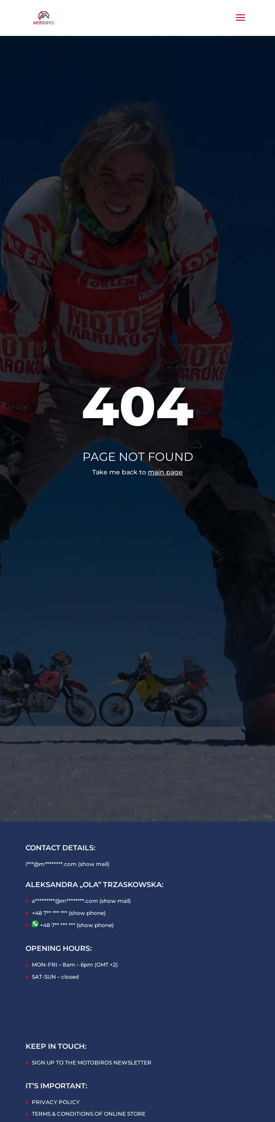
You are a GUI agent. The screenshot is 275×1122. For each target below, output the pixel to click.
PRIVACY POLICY (56, 1102)
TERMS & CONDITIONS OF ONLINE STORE (89, 1113)
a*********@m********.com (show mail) (81, 900)
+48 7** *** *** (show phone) (69, 913)
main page (165, 472)
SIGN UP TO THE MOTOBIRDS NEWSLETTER (91, 1062)
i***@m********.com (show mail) (67, 864)
